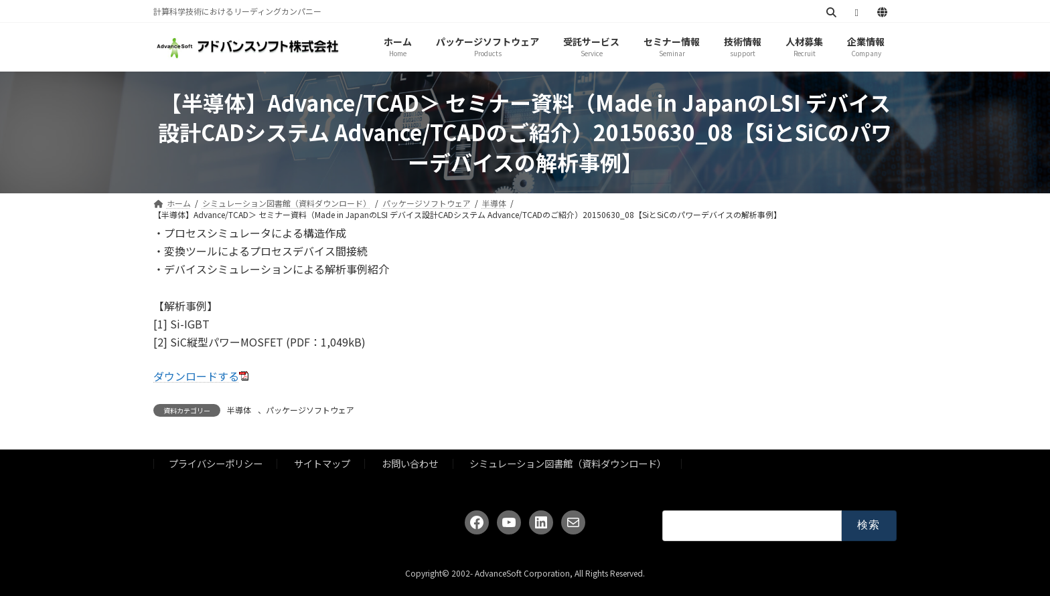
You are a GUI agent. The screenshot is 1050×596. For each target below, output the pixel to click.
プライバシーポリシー (215, 463)
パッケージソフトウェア (310, 409)
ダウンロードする (196, 376)
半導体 (239, 409)
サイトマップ (322, 463)
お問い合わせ (410, 463)
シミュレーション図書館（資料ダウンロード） (567, 463)
